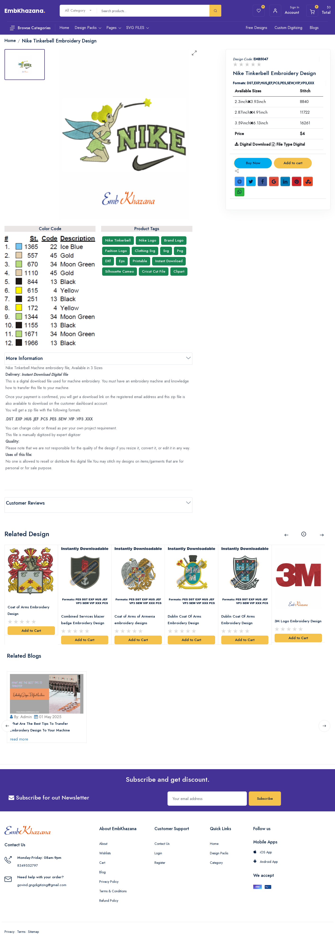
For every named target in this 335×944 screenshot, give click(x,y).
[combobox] (78, 10)
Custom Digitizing (288, 27)
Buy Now (253, 163)
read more (20, 737)
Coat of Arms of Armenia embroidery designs (135, 614)
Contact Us (161, 841)
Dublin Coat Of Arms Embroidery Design (185, 614)
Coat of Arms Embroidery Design (29, 605)
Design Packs (219, 851)
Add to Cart (31, 625)
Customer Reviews (25, 503)
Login (158, 851)
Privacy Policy (108, 879)
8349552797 (27, 863)
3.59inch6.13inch (251, 123)
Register (159, 860)
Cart (102, 860)
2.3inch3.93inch (250, 101)
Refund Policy (108, 898)
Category (216, 860)
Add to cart (293, 163)
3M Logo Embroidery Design (293, 619)
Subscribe (265, 796)
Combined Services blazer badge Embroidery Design (83, 614)
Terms (21, 929)
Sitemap (33, 929)
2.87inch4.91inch (251, 112)
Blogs (314, 27)
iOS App (262, 850)
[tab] (25, 64)
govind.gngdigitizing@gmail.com (41, 883)
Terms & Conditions (113, 889)
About (103, 841)
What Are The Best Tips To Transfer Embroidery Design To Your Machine (41, 725)
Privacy (9, 929)
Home (214, 841)
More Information (24, 358)
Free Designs (256, 27)
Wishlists (105, 851)
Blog (102, 870)
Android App (265, 859)
